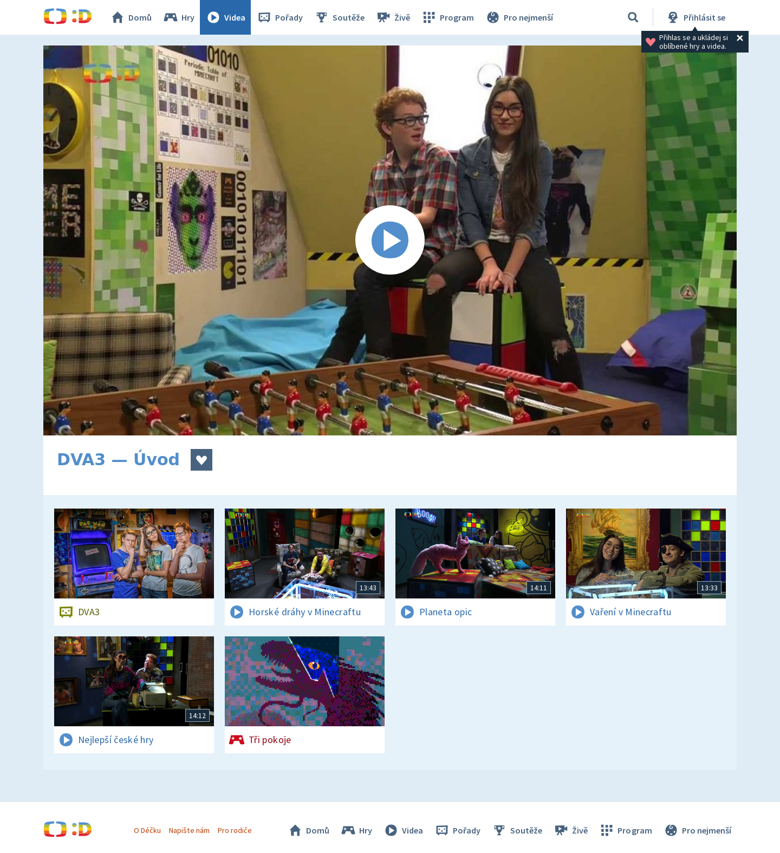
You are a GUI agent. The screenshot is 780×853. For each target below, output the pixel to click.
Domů (130, 17)
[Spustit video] (390, 240)
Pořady (279, 17)
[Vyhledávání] (633, 17)
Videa (225, 17)
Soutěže (339, 17)
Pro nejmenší (519, 17)
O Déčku (147, 830)
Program (447, 17)
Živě (392, 17)
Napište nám (189, 830)
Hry (178, 17)
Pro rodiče (235, 830)
